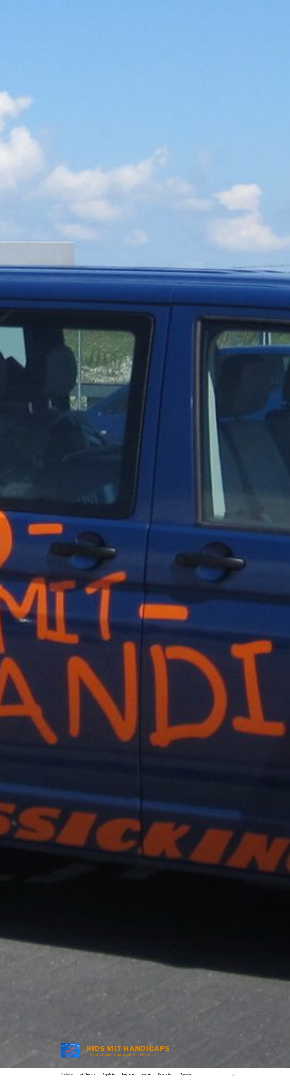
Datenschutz (165, 1074)
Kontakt (146, 1074)
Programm (128, 1074)
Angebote (109, 1074)
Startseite (67, 1074)
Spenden (186, 1074)
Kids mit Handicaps (128, 1048)
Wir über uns (87, 1074)
